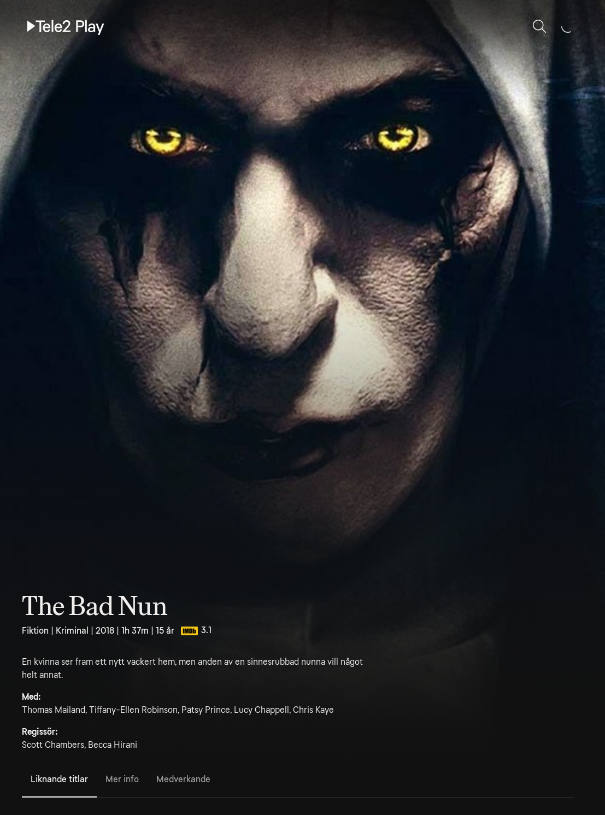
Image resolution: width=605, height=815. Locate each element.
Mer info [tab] (122, 779)
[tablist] (298, 780)
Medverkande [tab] (183, 779)
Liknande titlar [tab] (59, 779)
